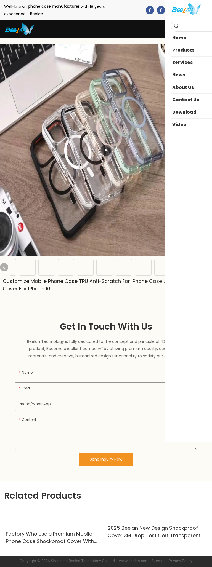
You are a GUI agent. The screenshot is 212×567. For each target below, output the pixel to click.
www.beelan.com (134, 561)
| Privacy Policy (179, 561)
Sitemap (158, 561)
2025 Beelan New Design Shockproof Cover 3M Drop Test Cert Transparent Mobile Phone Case (154, 532)
